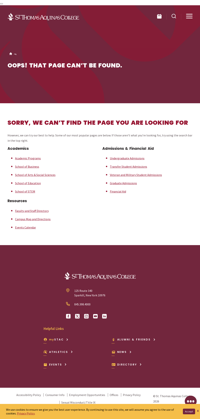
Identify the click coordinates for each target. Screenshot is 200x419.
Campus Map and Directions (33, 219)
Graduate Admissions (123, 183)
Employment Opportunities (87, 395)
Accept (189, 411)
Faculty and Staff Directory (32, 211)
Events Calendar (25, 227)
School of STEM (25, 191)
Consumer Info (55, 395)
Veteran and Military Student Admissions (136, 175)
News (122, 352)
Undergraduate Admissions (127, 158)
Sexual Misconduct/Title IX (78, 402)
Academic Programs (28, 158)
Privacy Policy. (26, 413)
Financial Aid (118, 191)
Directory (127, 364)
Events (55, 364)
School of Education (28, 183)
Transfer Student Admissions (128, 166)
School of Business (27, 166)
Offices (114, 395)
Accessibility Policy (28, 395)
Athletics (58, 352)
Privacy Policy (132, 395)
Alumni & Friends (134, 339)
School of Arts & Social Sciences (35, 175)
